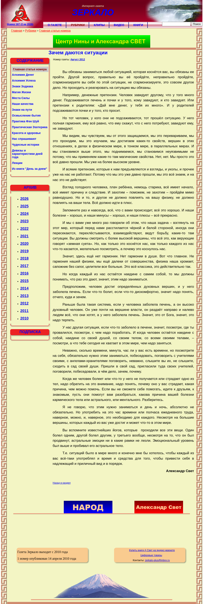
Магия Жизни (21, 92)
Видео (119, 25)
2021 (24, 236)
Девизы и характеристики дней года (27, 154)
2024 (24, 214)
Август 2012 (77, 59)
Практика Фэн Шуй (25, 121)
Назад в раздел (62, 482)
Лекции (17, 163)
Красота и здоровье (26, 133)
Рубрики (78, 25)
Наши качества (22, 103)
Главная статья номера (55, 30)
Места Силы (21, 98)
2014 (24, 288)
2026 (24, 199)
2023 (24, 221)
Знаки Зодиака (22, 86)
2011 (24, 311)
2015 (24, 281)
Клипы (99, 25)
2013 (24, 296)
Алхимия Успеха (24, 80)
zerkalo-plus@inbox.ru (157, 560)
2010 (24, 318)
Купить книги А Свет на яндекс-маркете (152, 550)
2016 (24, 273)
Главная (16, 30)
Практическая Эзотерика (30, 127)
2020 (24, 244)
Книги (138, 25)
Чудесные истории (25, 144)
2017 (24, 266)
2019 (24, 251)
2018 (24, 258)
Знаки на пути (22, 109)
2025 (24, 206)
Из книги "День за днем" (29, 168)
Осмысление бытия (26, 115)
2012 (24, 303)
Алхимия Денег (23, 74)
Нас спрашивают (24, 138)
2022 (24, 229)
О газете (55, 25)
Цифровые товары (151, 555)
